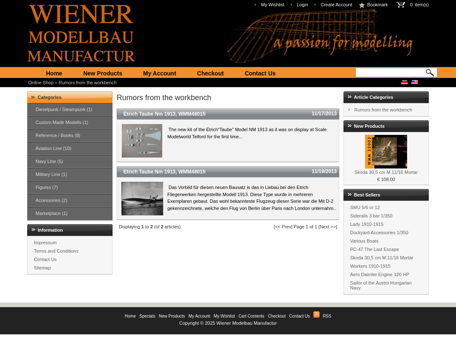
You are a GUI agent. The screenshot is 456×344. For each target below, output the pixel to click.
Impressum (45, 242)
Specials (147, 316)
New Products (102, 73)
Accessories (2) (51, 200)
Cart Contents (251, 316)
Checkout (210, 73)
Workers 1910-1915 (370, 266)
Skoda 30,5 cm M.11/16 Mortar (386, 172)
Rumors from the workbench (87, 82)
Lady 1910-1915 (367, 224)
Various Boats (364, 240)
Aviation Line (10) (53, 148)
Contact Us (260, 73)
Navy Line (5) (49, 161)
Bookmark (373, 4)
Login (302, 4)
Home (54, 73)
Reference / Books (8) (58, 135)
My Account (159, 73)
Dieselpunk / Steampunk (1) (64, 109)
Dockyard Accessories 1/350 (379, 232)
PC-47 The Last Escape (374, 249)
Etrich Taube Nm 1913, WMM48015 (164, 114)
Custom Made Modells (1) (62, 122)
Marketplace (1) (51, 213)
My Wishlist (272, 4)
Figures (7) (47, 187)
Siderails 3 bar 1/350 (371, 215)
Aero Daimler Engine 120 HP (379, 274)
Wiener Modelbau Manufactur (246, 323)
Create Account (336, 4)
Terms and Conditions (56, 250)
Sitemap (42, 267)
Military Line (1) (51, 174)
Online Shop (41, 82)
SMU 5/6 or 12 (365, 207)
